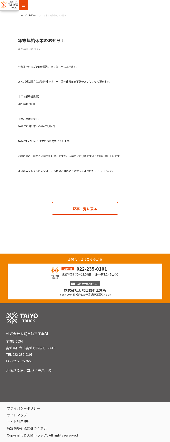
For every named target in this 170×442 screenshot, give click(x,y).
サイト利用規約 (18, 421)
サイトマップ (17, 415)
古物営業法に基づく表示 (28, 370)
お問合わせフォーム (85, 283)
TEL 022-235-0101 (19, 354)
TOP (21, 15)
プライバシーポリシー (23, 408)
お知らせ (33, 15)
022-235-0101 (92, 268)
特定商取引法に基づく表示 (27, 428)
